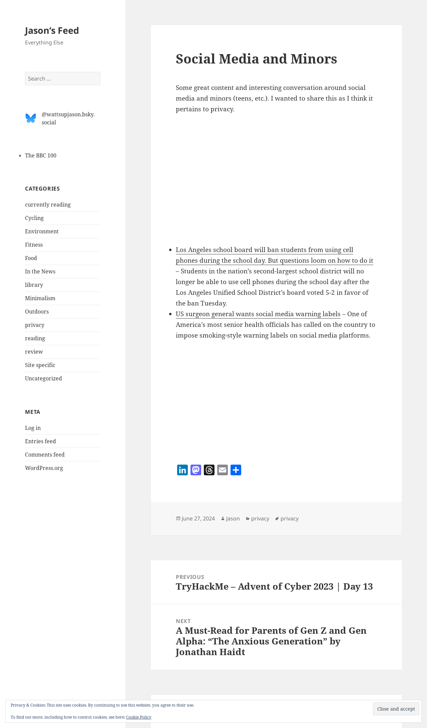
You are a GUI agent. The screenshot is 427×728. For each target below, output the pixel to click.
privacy (34, 325)
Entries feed (40, 441)
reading (35, 338)
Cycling (34, 218)
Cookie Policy (138, 717)
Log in (33, 428)
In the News (40, 271)
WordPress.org (44, 468)
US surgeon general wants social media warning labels (258, 314)
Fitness (34, 244)
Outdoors (37, 311)
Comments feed (45, 454)
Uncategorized (43, 378)
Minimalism (40, 298)
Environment (42, 231)
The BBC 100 (40, 155)
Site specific (40, 365)
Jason (233, 518)
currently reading (48, 204)
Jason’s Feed (52, 30)
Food (31, 258)
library (34, 284)
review (34, 351)
